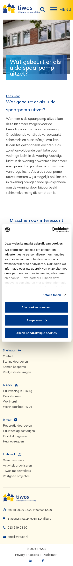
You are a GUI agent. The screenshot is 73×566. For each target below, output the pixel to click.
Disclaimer (49, 555)
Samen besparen (14, 367)
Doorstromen (12, 396)
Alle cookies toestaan (36, 307)
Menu (54, 11)
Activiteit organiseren (17, 465)
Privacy (20, 555)
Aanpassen (36, 320)
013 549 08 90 (17, 527)
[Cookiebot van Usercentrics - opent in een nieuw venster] (52, 229)
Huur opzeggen (13, 441)
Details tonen (51, 294)
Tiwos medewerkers (17, 471)
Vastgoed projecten (16, 476)
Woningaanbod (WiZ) (17, 407)
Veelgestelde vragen (17, 372)
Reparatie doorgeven (17, 425)
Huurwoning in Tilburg (17, 391)
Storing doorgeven (15, 361)
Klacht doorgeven (15, 436)
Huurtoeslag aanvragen (19, 431)
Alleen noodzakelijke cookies (36, 333)
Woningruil (10, 401)
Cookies (33, 555)
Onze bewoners (13, 460)
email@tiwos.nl (18, 537)
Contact (8, 356)
